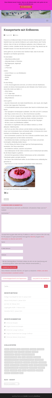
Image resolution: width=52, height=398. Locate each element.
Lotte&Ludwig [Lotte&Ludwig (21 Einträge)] (18, 362)
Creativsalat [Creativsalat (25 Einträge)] (40, 349)
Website (3, 255)
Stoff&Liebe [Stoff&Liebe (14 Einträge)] (40, 370)
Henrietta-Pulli (8, 311)
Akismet (32, 237)
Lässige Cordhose (18, 330)
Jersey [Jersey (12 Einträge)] (23, 357)
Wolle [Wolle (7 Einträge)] (21, 373)
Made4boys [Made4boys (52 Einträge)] (34, 362)
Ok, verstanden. (26, 7)
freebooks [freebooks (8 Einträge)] (35, 352)
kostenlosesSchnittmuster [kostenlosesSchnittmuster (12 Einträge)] (11, 360)
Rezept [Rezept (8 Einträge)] (24, 370)
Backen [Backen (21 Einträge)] (7, 349)
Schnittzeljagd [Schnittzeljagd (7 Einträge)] (31, 370)
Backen (6, 199)
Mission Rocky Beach (10, 300)
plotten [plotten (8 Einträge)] (7, 370)
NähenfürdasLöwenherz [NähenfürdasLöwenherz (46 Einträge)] (40, 365)
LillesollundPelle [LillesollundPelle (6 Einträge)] (9, 362)
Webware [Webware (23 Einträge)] (7, 373)
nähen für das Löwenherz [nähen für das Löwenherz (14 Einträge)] (11, 367)
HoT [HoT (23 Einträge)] (19, 357)
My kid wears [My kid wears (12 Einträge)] (24, 365)
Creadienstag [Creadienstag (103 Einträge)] (25, 349)
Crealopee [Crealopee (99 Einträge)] (33, 349)
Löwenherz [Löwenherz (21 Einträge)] (26, 362)
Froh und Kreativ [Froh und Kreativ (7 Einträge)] (9, 354)
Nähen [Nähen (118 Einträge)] (30, 365)
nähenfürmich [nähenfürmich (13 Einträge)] (33, 367)
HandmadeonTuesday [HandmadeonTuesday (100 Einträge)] (11, 357)
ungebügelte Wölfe (9, 307)
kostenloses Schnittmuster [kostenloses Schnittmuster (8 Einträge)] (26, 360)
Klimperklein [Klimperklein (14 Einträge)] (37, 357)
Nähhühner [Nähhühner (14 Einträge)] (41, 367)
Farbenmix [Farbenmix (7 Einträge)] (21, 352)
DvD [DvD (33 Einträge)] (16, 352)
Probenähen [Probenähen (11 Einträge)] (13, 370)
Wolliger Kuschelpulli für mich (12, 297)
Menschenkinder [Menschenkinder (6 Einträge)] (14, 365)
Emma (16, 35)
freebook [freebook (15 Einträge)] (28, 352)
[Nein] (50, 5)
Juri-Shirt (6, 304)
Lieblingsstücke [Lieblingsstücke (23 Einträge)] (39, 360)
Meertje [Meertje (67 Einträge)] (7, 365)
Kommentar (5, 213)
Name (3, 242)
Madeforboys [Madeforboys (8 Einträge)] (42, 362)
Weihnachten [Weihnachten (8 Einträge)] (14, 373)
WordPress (37, 396)
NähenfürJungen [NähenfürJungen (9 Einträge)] (24, 367)
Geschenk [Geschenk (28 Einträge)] (17, 354)
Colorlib (25, 396)
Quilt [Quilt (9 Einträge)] (19, 370)
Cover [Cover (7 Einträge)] (18, 349)
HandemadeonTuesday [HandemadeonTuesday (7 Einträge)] (28, 354)
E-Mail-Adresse (5, 248)
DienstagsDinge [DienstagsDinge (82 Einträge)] (9, 352)
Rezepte (15, 323)
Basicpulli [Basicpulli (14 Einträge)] (12, 349)
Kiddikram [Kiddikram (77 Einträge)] (29, 357)
